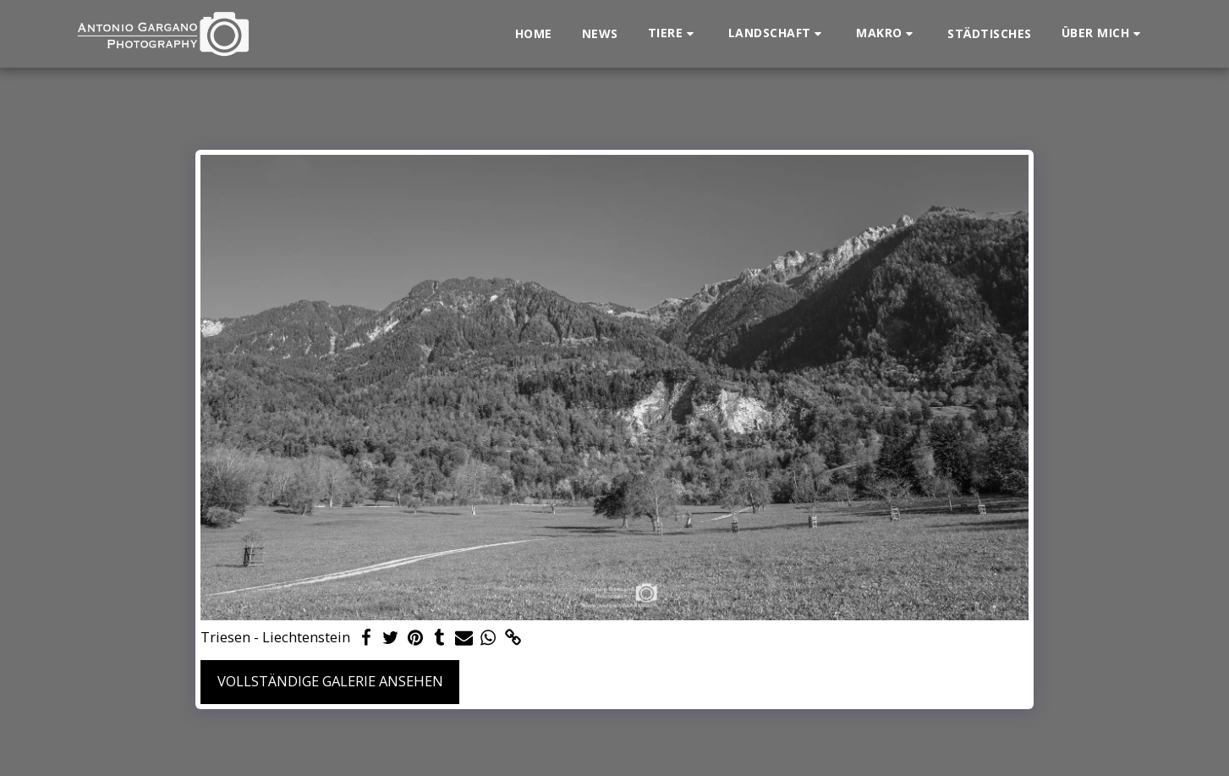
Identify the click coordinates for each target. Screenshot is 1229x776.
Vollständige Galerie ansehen (330, 681)
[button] (673, 33)
